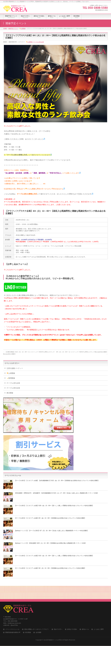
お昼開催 (29, 42)
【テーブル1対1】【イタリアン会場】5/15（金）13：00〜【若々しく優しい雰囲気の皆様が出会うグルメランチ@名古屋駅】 (54, 555)
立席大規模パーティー (15, 368)
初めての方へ (58, 615)
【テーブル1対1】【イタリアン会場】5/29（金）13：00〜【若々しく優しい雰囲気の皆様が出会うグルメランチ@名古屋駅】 (54, 505)
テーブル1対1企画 (38, 42)
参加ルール (85, 615)
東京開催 (10, 393)
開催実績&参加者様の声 (12, 618)
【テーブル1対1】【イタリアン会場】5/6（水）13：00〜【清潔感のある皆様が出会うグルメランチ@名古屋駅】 (50, 568)
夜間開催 (11, 378)
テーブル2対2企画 (13, 388)
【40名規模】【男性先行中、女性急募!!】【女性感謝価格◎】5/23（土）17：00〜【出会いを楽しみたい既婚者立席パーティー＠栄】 (56, 493)
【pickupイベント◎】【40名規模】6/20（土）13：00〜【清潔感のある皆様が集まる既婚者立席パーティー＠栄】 (50, 543)
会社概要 (38, 618)
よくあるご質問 (99, 615)
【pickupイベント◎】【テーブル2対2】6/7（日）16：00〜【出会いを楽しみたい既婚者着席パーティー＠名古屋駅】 (51, 530)
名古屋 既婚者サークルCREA (53, 625)
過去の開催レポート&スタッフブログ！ (36, 615)
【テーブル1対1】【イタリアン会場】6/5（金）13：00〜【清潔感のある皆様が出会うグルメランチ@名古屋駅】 (50, 518)
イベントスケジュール (12, 615)
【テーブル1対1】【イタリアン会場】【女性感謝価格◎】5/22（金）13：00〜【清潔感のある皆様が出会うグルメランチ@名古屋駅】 (57, 480)
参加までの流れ (72, 615)
